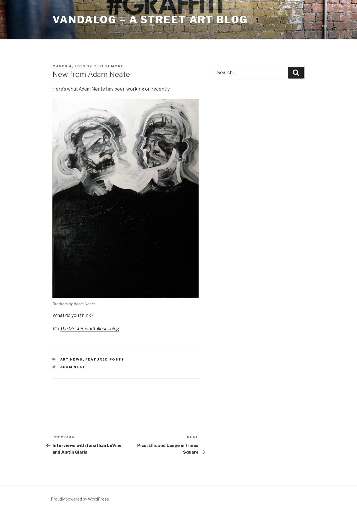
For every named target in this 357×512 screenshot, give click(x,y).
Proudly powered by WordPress (80, 499)
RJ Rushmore (108, 66)
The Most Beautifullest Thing (89, 328)
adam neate (74, 367)
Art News (71, 359)
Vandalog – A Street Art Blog (150, 19)
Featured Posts (104, 359)
